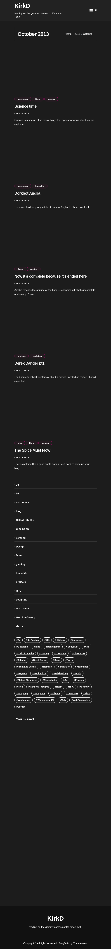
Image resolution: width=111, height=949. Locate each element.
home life (39, 186)
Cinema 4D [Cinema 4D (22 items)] (79, 653)
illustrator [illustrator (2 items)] (64, 666)
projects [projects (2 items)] (79, 680)
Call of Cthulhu (25, 520)
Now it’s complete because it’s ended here (50, 276)
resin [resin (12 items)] (59, 687)
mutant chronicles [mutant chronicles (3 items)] (27, 680)
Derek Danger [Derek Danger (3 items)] (40, 660)
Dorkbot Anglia (27, 193)
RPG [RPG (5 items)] (71, 687)
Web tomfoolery (25, 617)
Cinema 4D (22, 529)
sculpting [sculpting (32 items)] (23, 693)
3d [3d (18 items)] (19, 640)
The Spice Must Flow (32, 450)
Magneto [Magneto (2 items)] (22, 673)
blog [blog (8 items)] (37, 646)
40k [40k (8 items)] (48, 640)
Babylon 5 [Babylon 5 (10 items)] (23, 646)
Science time (25, 106)
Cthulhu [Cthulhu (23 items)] (22, 660)
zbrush (20, 626)
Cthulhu (21, 537)
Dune (37, 99)
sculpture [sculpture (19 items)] (40, 693)
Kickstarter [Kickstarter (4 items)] (82, 666)
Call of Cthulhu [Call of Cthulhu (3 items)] (26, 653)
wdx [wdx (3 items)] (63, 700)
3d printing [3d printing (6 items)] (33, 640)
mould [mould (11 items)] (78, 673)
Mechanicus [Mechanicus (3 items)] (40, 673)
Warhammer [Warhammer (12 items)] (24, 700)
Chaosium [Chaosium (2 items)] (61, 653)
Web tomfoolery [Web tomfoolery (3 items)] (81, 700)
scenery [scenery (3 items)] (85, 687)
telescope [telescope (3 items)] (72, 693)
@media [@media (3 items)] (61, 640)
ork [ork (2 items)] (66, 680)
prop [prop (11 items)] (20, 687)
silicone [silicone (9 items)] (56, 693)
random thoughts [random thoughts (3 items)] (39, 687)
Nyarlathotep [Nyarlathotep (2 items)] (50, 680)
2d (17, 484)
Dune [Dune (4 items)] (57, 660)
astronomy (23, 99)
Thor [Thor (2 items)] (87, 693)
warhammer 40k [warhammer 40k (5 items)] (46, 700)
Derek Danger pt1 (29, 363)
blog (20, 443)
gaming (51, 99)
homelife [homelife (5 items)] (47, 666)
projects (22, 356)
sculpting (37, 356)
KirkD (22, 5)
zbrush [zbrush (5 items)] (21, 707)
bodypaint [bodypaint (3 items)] (73, 646)
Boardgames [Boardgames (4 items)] (54, 646)
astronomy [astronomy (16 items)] (77, 640)
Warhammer (23, 608)
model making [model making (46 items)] (61, 673)
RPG (18, 590)
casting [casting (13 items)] (45, 653)
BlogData (64, 943)
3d (17, 493)
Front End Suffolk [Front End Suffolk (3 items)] (27, 666)
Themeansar (80, 943)
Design (20, 546)
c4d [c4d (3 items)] (87, 646)
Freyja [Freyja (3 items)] (70, 660)
